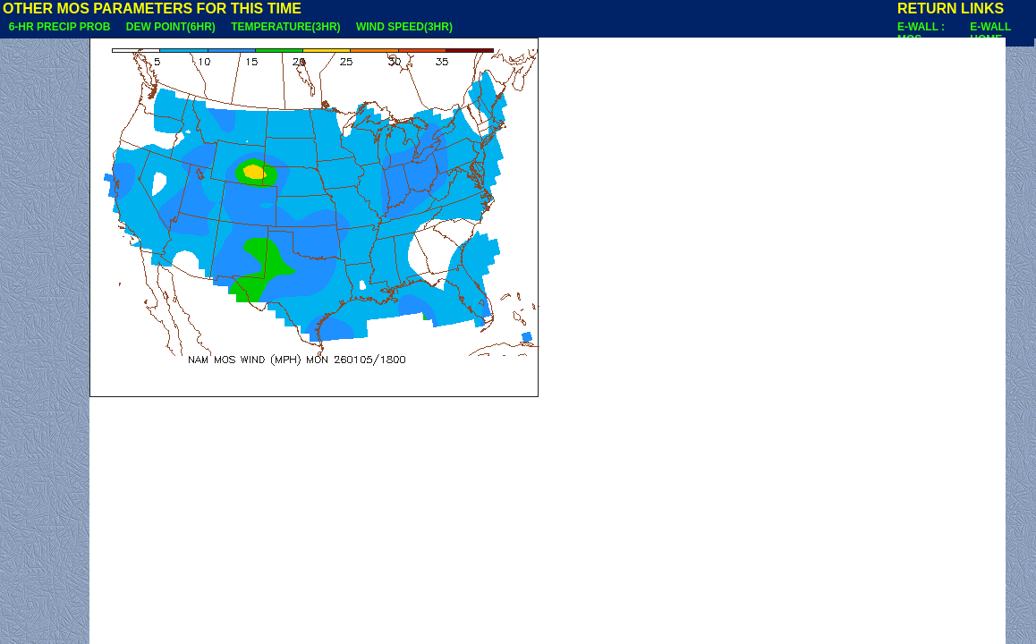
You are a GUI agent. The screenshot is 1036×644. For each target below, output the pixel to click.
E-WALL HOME (990, 33)
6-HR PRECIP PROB (59, 27)
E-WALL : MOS (921, 33)
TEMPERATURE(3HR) (285, 27)
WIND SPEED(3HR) (404, 27)
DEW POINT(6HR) (170, 27)
